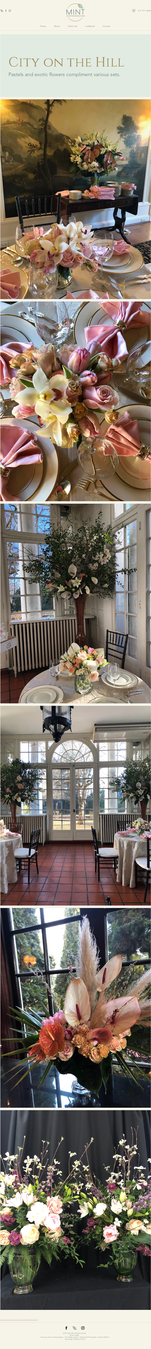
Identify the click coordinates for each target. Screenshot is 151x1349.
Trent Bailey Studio (71, 1337)
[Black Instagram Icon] (83, 1328)
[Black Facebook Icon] (66, 1328)
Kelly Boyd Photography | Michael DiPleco (94, 1337)
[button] (90, 26)
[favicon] (1, 10)
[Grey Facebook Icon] (5, 10)
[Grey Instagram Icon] (9, 10)
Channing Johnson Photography (51, 1337)
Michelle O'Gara (79, 1339)
